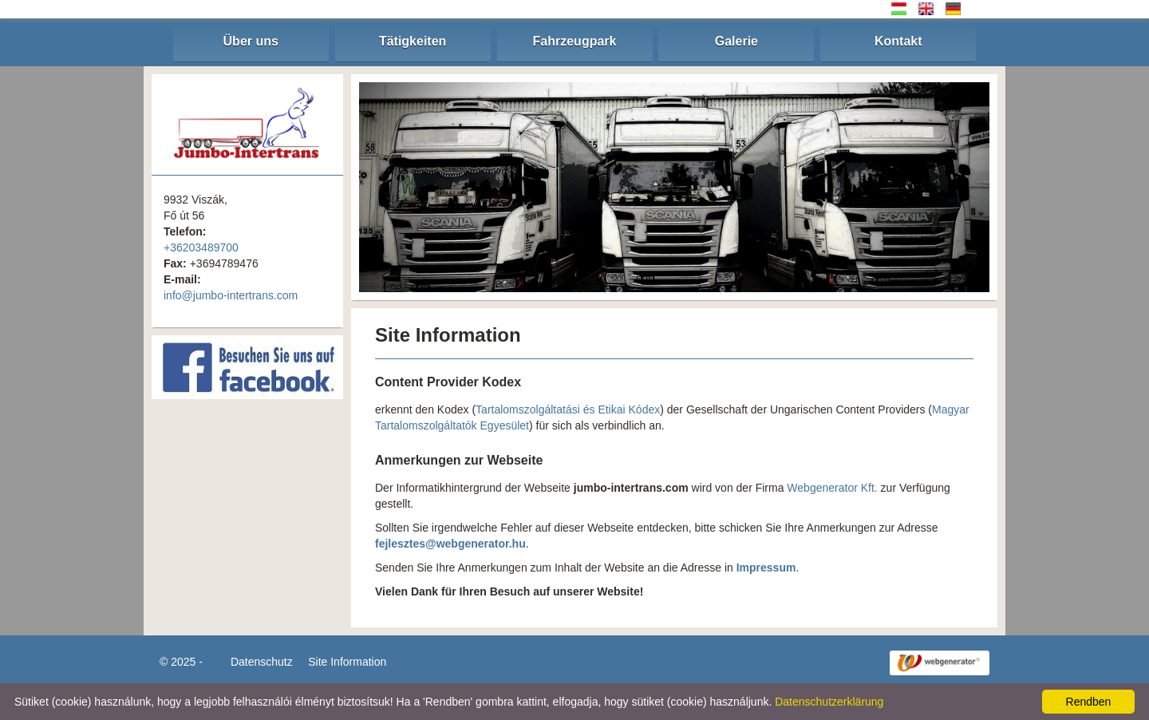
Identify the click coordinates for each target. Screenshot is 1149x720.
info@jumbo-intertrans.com (231, 295)
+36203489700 (201, 247)
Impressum (766, 567)
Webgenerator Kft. (832, 487)
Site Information (347, 661)
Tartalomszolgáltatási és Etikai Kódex (568, 409)
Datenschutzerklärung (829, 701)
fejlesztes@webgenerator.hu (450, 543)
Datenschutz (262, 661)
